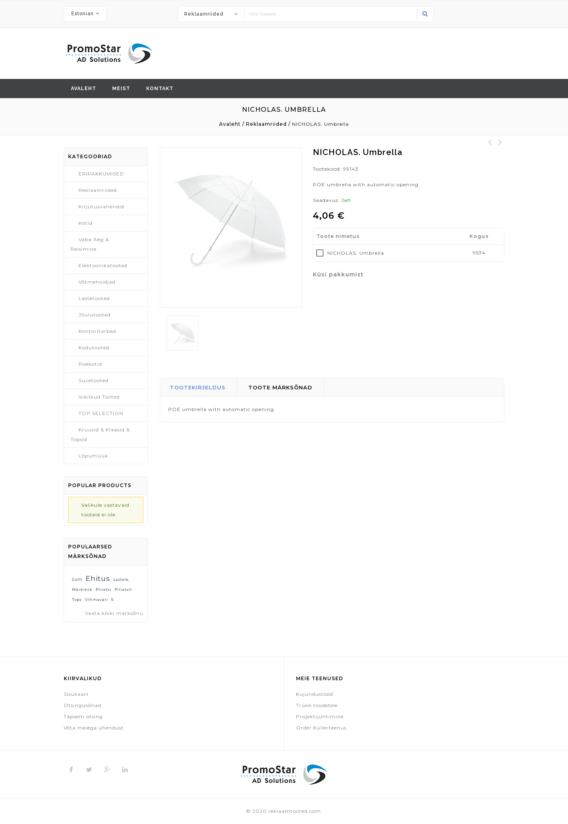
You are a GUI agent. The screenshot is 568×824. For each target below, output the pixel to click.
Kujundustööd (314, 694)
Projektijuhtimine (320, 716)
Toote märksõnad (280, 387)
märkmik (82, 589)
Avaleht (83, 88)
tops (77, 599)
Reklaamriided (204, 14)
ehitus (98, 578)
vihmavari (96, 599)
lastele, (121, 579)
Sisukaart (76, 694)
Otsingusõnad (82, 705)
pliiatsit (123, 589)
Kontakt (159, 88)
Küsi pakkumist (338, 274)
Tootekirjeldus (198, 387)
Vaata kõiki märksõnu (114, 613)
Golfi (77, 579)
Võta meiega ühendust (94, 728)
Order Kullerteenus (321, 728)
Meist (121, 88)
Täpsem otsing (83, 716)
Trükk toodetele (317, 705)
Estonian (82, 13)
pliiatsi (103, 589)
